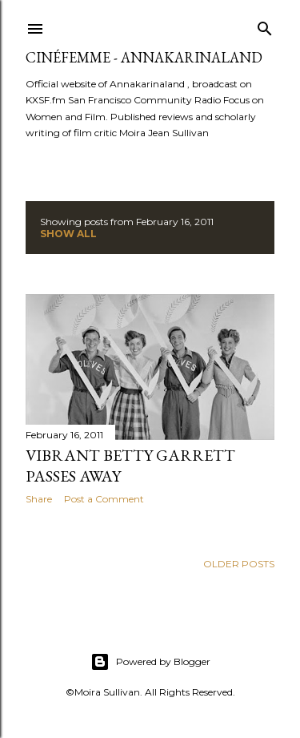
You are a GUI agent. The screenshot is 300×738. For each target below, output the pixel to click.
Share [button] (39, 499)
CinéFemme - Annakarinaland (144, 57)
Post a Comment (104, 499)
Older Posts (238, 564)
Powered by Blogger (150, 661)
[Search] (264, 25)
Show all (68, 234)
